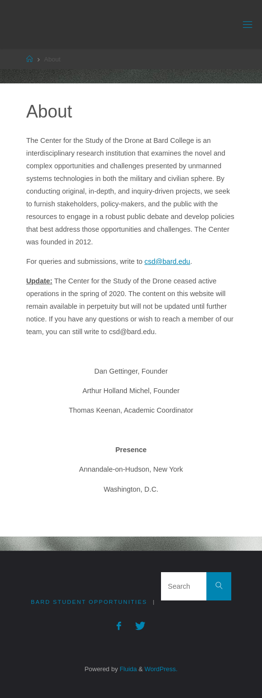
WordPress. (160, 669)
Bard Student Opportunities (89, 602)
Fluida (127, 669)
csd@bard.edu (167, 261)
